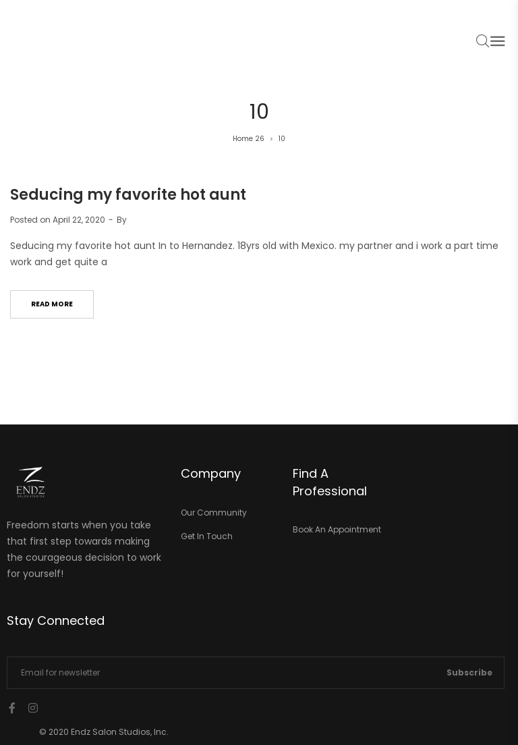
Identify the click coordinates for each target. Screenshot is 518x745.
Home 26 (248, 139)
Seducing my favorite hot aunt (128, 194)
